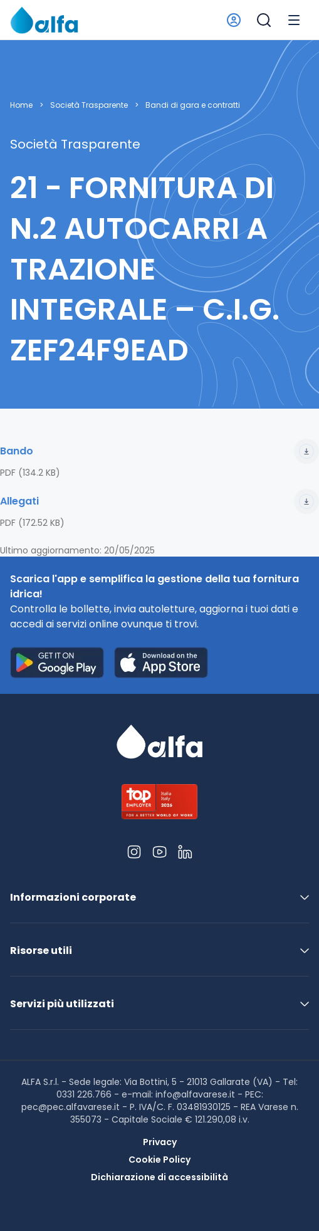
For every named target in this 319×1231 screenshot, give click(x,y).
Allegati (159, 501)
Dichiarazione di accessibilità (159, 1177)
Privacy (160, 1142)
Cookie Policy (159, 1159)
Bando (159, 451)
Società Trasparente (89, 105)
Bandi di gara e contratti (192, 105)
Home (21, 105)
